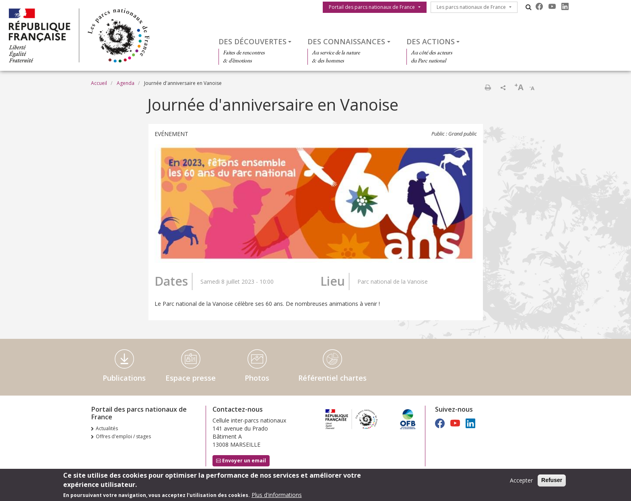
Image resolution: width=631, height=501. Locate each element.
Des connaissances (346, 41)
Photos (257, 378)
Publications (124, 378)
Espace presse (190, 378)
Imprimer (488, 87)
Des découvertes (253, 41)
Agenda (125, 83)
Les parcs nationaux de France (471, 7)
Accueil (99, 83)
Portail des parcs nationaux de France (372, 7)
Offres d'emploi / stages (123, 436)
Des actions (430, 41)
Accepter (521, 481)
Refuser (551, 481)
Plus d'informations (277, 496)
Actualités (107, 428)
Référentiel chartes (332, 378)
